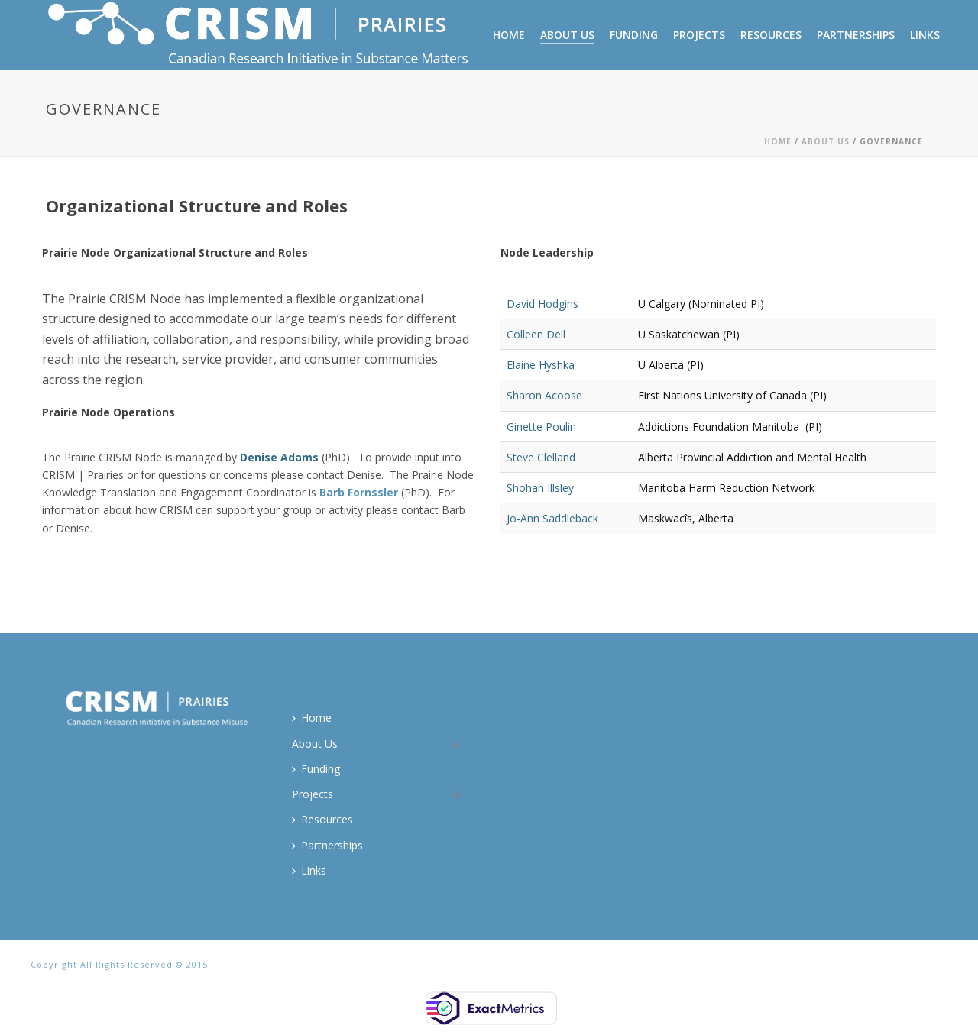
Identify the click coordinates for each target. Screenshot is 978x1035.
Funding (634, 34)
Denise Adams (279, 457)
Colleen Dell (536, 334)
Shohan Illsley (540, 487)
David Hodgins (542, 303)
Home (509, 34)
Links (925, 34)
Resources (771, 34)
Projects (699, 34)
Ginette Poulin (541, 426)
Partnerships (856, 34)
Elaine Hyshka (541, 364)
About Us (567, 34)
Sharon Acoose (544, 395)
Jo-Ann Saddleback (552, 518)
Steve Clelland (541, 457)
